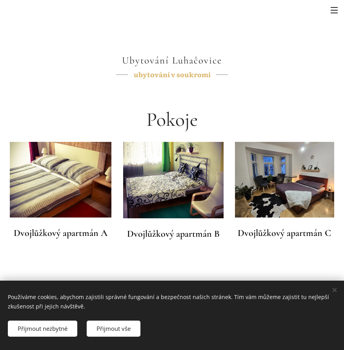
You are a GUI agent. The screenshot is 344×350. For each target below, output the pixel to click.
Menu (334, 10)
